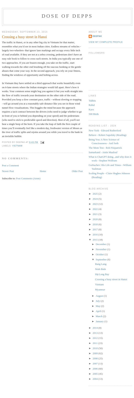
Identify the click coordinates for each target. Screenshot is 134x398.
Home (43, 171)
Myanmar (100, 289)
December (101, 244)
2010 (95, 348)
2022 (95, 209)
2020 (95, 219)
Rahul (92, 104)
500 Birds (94, 114)
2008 (95, 358)
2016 (95, 234)
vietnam (17, 146)
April (99, 311)
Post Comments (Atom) (28, 178)
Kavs (91, 109)
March (99, 316)
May (98, 306)
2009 (95, 353)
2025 (95, 193)
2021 (95, 214)
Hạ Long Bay (102, 274)
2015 (95, 239)
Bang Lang (100, 264)
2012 (95, 338)
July (98, 300)
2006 (95, 368)
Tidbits (92, 100)
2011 (95, 343)
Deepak (97, 36)
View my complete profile (106, 42)
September (101, 259)
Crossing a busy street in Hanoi (24, 37)
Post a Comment (10, 165)
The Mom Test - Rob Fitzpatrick (105, 147)
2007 (95, 363)
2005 (95, 373)
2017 (95, 229)
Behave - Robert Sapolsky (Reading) (107, 135)
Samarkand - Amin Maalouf (103, 152)
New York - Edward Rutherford (105, 130)
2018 (95, 224)
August (100, 295)
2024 (95, 198)
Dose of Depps (67, 16)
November (101, 249)
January (100, 321)
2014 (95, 327)
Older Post (77, 171)
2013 (95, 332)
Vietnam (99, 284)
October (100, 254)
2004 (95, 378)
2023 (95, 203)
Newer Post (8, 171)
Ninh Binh (100, 269)
